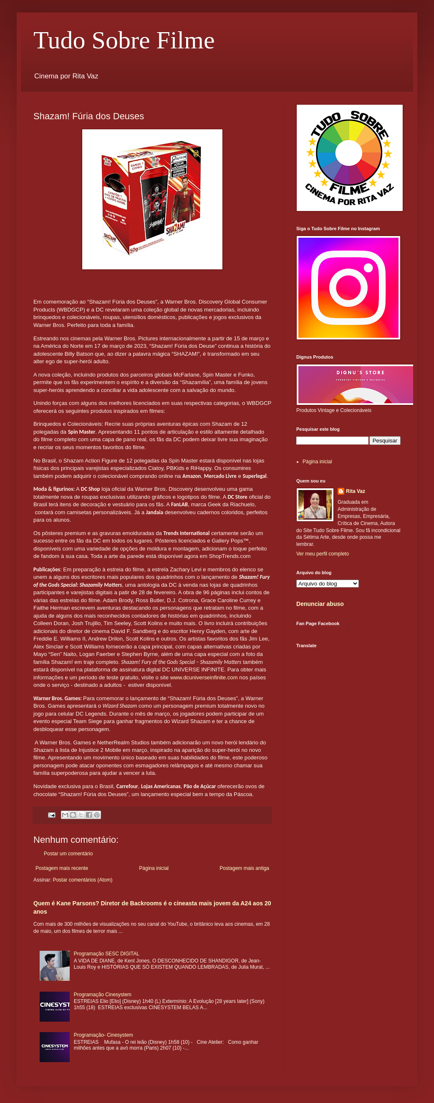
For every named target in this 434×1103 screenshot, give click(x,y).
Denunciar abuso (320, 603)
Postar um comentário (68, 854)
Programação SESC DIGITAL (106, 954)
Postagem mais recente (61, 868)
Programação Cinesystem (102, 994)
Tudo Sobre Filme (124, 40)
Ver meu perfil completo (322, 554)
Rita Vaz (355, 491)
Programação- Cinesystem (103, 1035)
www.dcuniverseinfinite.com (204, 677)
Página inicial (154, 868)
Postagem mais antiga (244, 868)
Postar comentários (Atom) (83, 880)
